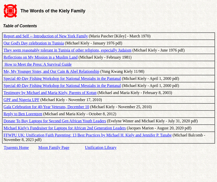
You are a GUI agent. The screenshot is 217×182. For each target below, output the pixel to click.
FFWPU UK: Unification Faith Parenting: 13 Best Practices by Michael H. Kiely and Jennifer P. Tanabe (88, 135)
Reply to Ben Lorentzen (23, 114)
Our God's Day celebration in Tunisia (34, 43)
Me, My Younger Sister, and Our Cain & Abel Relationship (51, 71)
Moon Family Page (53, 147)
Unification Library (100, 147)
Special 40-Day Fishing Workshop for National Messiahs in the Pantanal (62, 78)
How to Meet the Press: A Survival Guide (37, 64)
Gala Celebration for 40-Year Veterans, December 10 (46, 107)
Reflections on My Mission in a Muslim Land (41, 57)
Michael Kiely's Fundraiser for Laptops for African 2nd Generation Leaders (65, 128)
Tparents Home (16, 147)
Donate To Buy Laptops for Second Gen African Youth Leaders (55, 121)
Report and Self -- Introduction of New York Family (46, 36)
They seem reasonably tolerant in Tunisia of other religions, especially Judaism (67, 50)
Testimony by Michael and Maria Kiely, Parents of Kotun (50, 92)
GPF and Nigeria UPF (21, 100)
